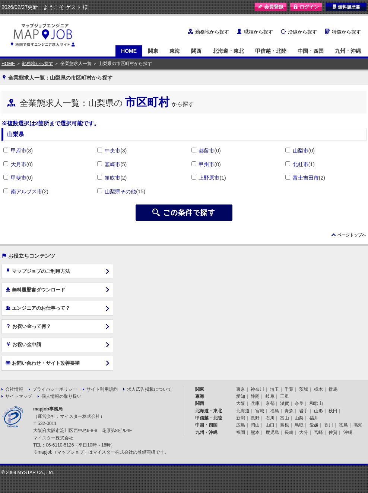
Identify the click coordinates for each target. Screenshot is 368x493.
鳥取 (299, 425)
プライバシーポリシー (54, 389)
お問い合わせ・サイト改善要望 (43, 363)
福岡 (240, 432)
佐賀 (333, 432)
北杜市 (300, 164)
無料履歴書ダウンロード (35, 290)
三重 (284, 396)
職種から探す (258, 32)
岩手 (303, 410)
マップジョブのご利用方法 (38, 271)
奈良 (299, 403)
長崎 (289, 432)
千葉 (289, 389)
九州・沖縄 (348, 51)
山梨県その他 (120, 191)
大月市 (18, 164)
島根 (284, 425)
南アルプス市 (26, 191)
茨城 (303, 389)
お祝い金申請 (23, 344)
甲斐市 (18, 178)
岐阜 (270, 396)
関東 (153, 51)
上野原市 (209, 178)
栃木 (318, 389)
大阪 (240, 403)
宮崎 (318, 432)
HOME (129, 51)
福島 (274, 410)
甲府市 (18, 151)
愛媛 (314, 425)
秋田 (333, 410)
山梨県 (15, 134)
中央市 (112, 151)
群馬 (333, 389)
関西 (196, 51)
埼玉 (274, 389)
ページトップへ (351, 235)
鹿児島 (272, 432)
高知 (357, 425)
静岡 (255, 396)
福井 (314, 417)
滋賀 (284, 403)
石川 (270, 417)
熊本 (255, 432)
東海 (174, 51)
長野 (255, 417)
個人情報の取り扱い (61, 396)
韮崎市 (112, 164)
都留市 (206, 151)
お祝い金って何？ (28, 326)
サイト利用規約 (102, 389)
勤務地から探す (212, 32)
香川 (328, 425)
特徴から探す (346, 32)
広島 (240, 425)
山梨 (299, 417)
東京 (240, 389)
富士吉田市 (306, 178)
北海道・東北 (228, 51)
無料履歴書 (346, 7)
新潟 (240, 417)
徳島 (343, 425)
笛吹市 (112, 178)
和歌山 (316, 403)
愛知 (240, 396)
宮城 (259, 410)
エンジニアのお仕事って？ (38, 308)
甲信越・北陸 (270, 51)
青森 (289, 410)
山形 (318, 410)
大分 (303, 432)
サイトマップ (18, 396)
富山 (284, 417)
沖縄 (347, 432)
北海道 (243, 410)
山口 (270, 425)
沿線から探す (302, 32)
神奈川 (257, 389)
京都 (270, 403)
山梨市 (300, 151)
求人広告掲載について (149, 389)
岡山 (255, 425)
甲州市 (206, 164)
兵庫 (255, 403)
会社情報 (14, 389)
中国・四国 (311, 51)
